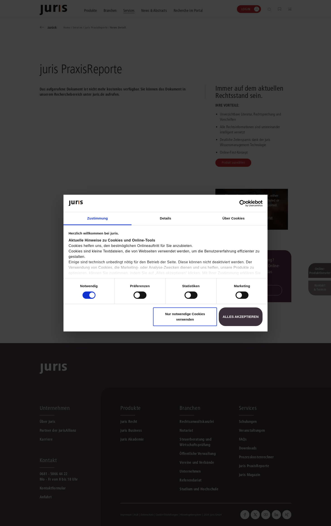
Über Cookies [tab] (233, 218)
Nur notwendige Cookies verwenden (185, 316)
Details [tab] (165, 218)
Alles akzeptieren (241, 317)
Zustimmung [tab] (97, 218)
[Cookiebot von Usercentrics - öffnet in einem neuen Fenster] (243, 203)
